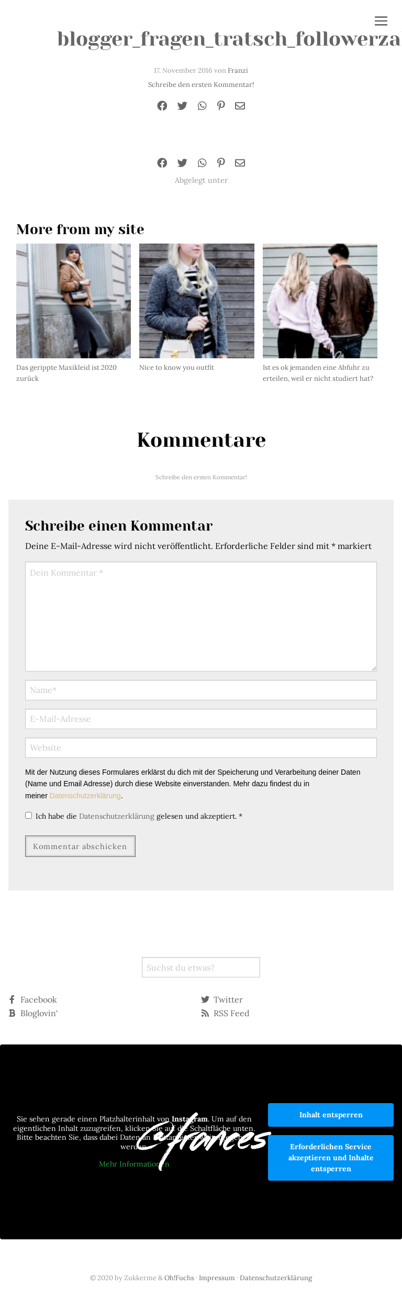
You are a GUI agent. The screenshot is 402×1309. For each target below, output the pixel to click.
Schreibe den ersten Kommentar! (201, 84)
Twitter (222, 999)
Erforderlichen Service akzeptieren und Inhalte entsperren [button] (331, 1157)
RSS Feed (225, 1013)
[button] (381, 22)
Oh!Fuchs (179, 1277)
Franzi (238, 70)
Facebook (32, 999)
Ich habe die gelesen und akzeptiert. (133, 816)
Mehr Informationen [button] (134, 1164)
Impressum (217, 1277)
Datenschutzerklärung (85, 795)
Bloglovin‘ (33, 1013)
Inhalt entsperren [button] (331, 1114)
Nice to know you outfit (176, 367)
